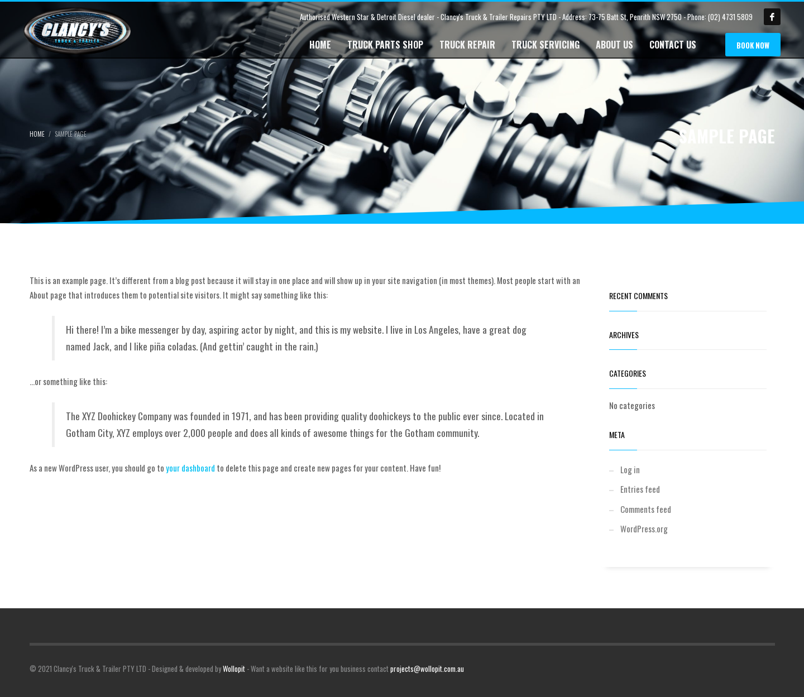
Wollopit (234, 668)
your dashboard (190, 468)
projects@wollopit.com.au (427, 668)
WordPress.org (644, 528)
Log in (630, 469)
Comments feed (645, 509)
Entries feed (640, 489)
